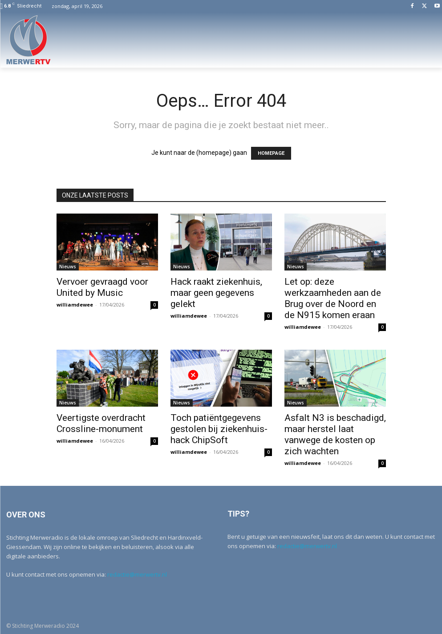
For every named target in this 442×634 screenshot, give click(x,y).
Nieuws (67, 266)
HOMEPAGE (271, 153)
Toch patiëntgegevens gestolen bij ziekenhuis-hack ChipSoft (219, 428)
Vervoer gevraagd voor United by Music (102, 287)
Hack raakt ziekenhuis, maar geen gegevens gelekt (216, 292)
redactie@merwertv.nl (137, 574)
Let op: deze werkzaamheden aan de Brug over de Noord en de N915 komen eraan (332, 298)
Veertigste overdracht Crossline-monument (101, 423)
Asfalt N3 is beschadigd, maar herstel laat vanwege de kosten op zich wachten (335, 434)
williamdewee (75, 304)
